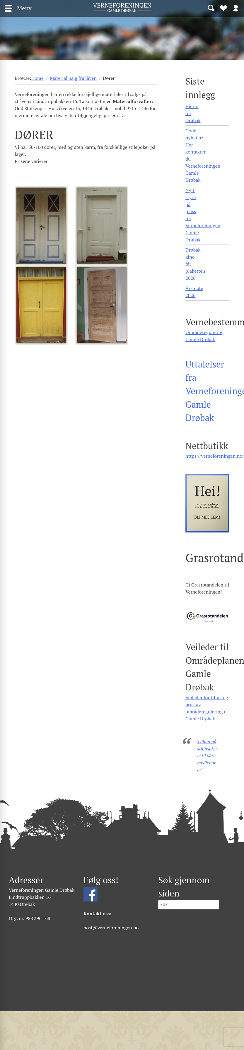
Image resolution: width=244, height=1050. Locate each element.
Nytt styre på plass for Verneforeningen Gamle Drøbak (202, 215)
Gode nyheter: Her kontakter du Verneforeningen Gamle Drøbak (202, 155)
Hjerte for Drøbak (192, 113)
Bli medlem (223, 8)
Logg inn (236, 8)
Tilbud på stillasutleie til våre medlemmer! (206, 755)
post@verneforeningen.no (111, 927)
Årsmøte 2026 (194, 292)
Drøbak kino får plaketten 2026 (195, 264)
